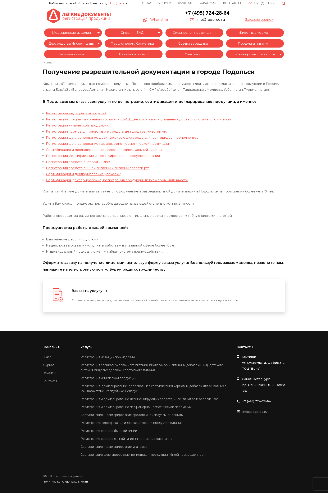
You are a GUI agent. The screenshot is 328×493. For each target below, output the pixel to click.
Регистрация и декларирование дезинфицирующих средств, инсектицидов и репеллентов (150, 399)
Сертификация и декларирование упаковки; (83, 174)
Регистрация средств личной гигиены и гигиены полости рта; (98, 168)
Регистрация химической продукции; (77, 125)
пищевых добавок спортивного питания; (197, 119)
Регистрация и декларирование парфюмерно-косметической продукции (136, 407)
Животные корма (253, 33)
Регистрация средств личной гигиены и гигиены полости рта (127, 439)
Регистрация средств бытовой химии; (78, 162)
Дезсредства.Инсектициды (72, 43)
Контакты (232, 3)
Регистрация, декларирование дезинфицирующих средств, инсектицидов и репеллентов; (122, 137)
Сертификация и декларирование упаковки (114, 447)
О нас (147, 3)
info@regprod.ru (211, 20)
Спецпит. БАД (132, 33)
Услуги (164, 3)
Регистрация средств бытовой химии (109, 431)
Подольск (117, 3)
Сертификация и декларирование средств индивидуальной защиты (132, 415)
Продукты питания (253, 43)
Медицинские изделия (71, 33)
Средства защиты (193, 43)
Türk (270, 3)
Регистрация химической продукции (108, 378)
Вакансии (208, 3)
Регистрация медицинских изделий (108, 357)
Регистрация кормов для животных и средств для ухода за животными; (106, 131)
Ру (249, 3)
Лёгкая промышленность (253, 54)
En (256, 3)
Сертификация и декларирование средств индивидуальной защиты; (104, 150)
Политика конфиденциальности (65, 481)
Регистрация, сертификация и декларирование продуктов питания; (103, 156)
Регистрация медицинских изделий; (76, 113)
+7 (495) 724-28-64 (207, 12)
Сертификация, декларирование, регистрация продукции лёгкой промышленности (143, 455)
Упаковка (193, 54)
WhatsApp (159, 20)
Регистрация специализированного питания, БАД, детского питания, (104, 119)
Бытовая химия (71, 54)
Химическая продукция (193, 33)
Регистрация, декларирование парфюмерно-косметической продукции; (107, 144)
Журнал (185, 3)
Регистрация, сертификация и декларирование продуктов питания (131, 423)
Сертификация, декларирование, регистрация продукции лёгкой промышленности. (117, 180)
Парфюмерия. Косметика (132, 43)
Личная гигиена (132, 54)
